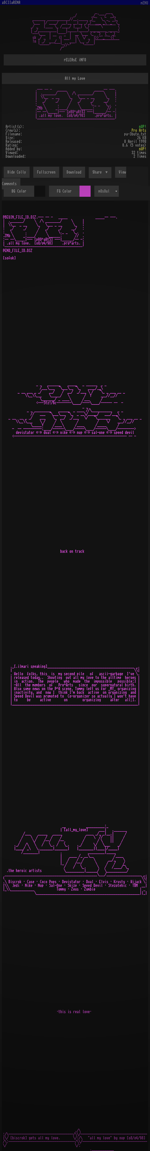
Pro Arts (139, 130)
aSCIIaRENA (11, 2)
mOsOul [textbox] (104, 191)
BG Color (19, 191)
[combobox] (106, 191)
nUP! (142, 127)
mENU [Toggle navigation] (144, 3)
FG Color (64, 191)
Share (98, 172)
